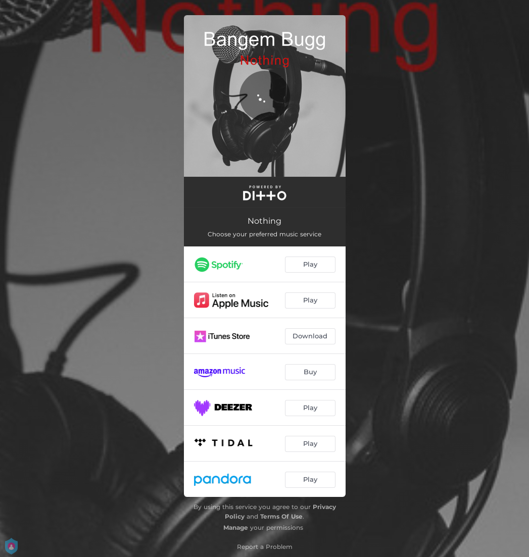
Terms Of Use (281, 516)
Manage (235, 527)
